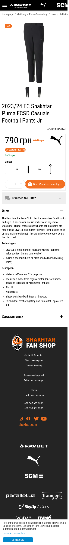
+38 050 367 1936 (33, 408)
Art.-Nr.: (51, 128)
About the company (34, 360)
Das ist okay (18, 539)
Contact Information (33, 355)
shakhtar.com (28, 425)
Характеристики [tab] (32, 317)
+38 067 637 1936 (33, 403)
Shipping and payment (34, 375)
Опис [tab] (32, 211)
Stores (34, 390)
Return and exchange (33, 380)
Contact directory (34, 365)
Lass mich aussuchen (14, 533)
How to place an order (34, 395)
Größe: (8, 161)
